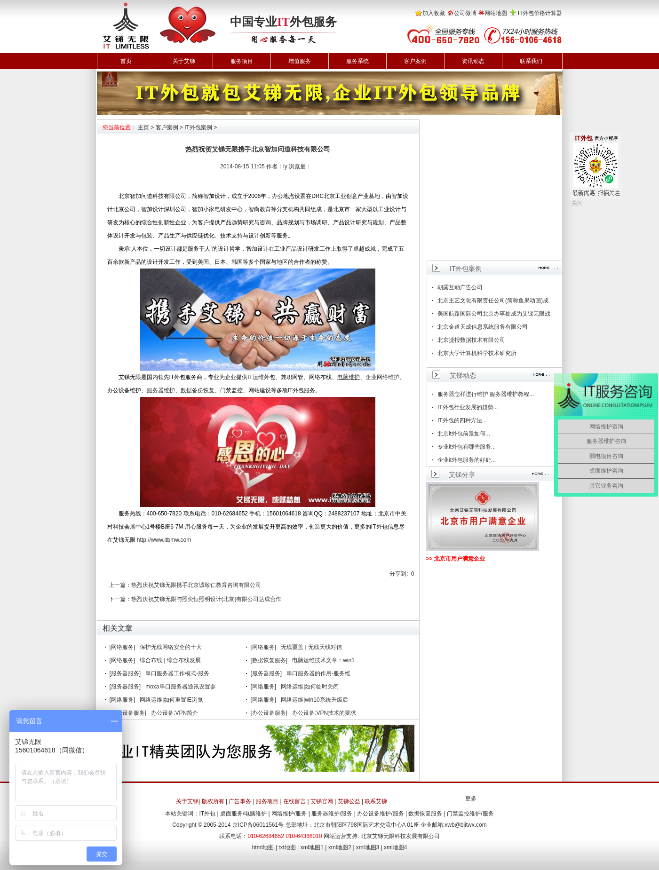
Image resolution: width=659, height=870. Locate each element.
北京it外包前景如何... (463, 433)
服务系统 (357, 61)
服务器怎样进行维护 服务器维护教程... (485, 394)
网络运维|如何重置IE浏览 (171, 699)
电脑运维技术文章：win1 (323, 660)
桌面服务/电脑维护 (243, 813)
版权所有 (213, 801)
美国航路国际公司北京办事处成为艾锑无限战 (493, 313)
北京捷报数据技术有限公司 (471, 340)
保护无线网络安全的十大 (171, 647)
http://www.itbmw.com (164, 540)
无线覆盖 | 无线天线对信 (311, 647)
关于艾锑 (184, 61)
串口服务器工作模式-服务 (177, 673)
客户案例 (415, 61)
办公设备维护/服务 (380, 813)
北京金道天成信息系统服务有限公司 (482, 327)
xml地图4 (395, 847)
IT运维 (255, 377)
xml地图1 (312, 847)
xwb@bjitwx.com (466, 825)
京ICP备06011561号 (258, 825)
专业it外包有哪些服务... (466, 446)
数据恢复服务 (425, 813)
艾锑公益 (349, 801)
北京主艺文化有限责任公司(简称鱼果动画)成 (492, 300)
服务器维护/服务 (331, 813)
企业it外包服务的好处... (466, 460)
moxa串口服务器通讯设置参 (180, 686)
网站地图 (495, 13)
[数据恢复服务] (269, 660)
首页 (126, 61)
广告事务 (240, 801)
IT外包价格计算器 (540, 13)
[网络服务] (122, 647)
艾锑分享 (462, 474)
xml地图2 (339, 847)
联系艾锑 (376, 801)
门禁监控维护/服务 (470, 813)
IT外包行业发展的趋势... (467, 407)
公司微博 (465, 13)
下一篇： (120, 599)
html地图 (263, 847)
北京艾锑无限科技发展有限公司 (400, 836)
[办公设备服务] (128, 713)
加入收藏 (433, 13)
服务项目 (241, 61)
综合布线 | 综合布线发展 (170, 660)
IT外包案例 (198, 127)
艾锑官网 (321, 801)
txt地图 (287, 847)
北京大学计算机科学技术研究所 (476, 353)
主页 (143, 127)
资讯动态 (473, 61)
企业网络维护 (382, 377)
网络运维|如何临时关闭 (310, 686)
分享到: (398, 573)
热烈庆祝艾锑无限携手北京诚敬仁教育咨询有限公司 (196, 585)
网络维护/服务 (289, 813)
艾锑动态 (463, 375)
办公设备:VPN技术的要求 (324, 713)
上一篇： (120, 585)
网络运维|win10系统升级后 (314, 699)
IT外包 (207, 813)
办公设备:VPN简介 (174, 713)
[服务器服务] (125, 673)
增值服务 (299, 61)
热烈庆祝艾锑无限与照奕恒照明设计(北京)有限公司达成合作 (206, 599)
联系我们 (531, 61)
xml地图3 (367, 847)
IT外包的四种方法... (462, 420)
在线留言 (294, 801)
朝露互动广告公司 (460, 287)
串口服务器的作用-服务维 (318, 673)
